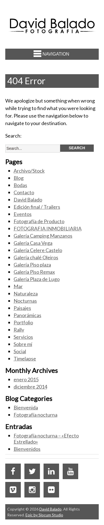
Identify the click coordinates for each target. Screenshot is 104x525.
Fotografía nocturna (35, 415)
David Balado (28, 199)
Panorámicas (27, 315)
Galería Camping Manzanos (43, 236)
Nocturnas (25, 301)
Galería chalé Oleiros (36, 257)
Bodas (20, 185)
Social (20, 351)
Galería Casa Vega (33, 243)
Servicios (23, 337)
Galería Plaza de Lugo (37, 279)
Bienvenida (26, 407)
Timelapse (25, 358)
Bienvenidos (27, 449)
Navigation (51, 53)
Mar (18, 286)
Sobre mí (23, 344)
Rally (19, 330)
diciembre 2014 (30, 387)
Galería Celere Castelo (38, 250)
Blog (19, 178)
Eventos (23, 214)
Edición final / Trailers (37, 207)
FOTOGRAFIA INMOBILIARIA (48, 228)
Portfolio (23, 322)
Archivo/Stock (29, 171)
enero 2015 (26, 379)
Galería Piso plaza (32, 265)
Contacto (24, 192)
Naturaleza (26, 293)
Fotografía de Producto (39, 221)
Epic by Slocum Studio (44, 514)
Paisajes (22, 308)
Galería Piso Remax (34, 272)
